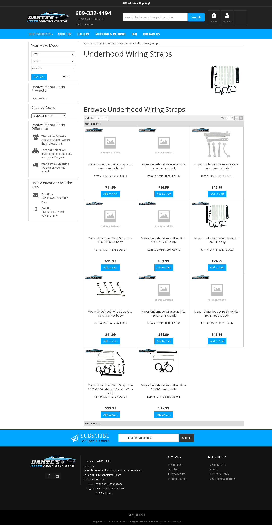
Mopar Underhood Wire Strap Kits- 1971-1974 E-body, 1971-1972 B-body (110, 389)
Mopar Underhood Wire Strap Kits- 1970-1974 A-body (110, 313)
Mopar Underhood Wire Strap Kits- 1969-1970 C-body (163, 240)
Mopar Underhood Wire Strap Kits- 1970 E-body (217, 240)
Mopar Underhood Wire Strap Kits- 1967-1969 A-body (110, 240)
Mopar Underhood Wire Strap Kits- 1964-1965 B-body (163, 166)
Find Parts (39, 76)
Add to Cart (110, 194)
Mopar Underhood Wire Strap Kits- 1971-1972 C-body (217, 313)
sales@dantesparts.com (109, 484)
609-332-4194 (93, 13)
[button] (164, 17)
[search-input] (155, 17)
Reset (66, 76)
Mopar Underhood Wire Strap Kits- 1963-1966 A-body (110, 166)
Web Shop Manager (172, 521)
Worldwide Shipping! (137, 3)
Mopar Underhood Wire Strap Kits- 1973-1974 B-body (163, 387)
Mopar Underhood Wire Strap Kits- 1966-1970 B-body (217, 166)
